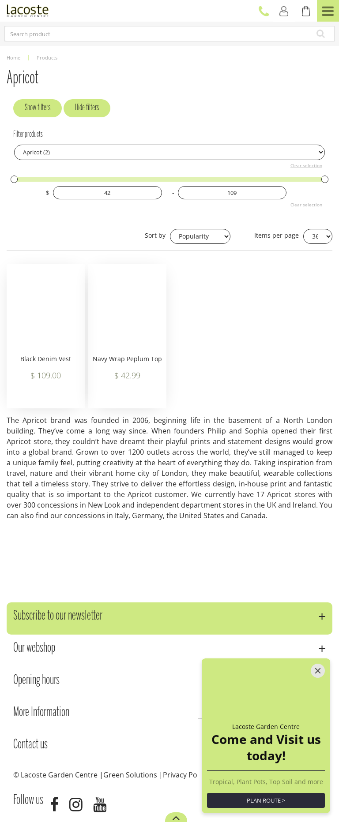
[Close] (318, 671)
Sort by (155, 235)
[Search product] (136, 33)
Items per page (276, 235)
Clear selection (306, 165)
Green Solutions (130, 775)
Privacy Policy (185, 775)
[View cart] (306, 11)
